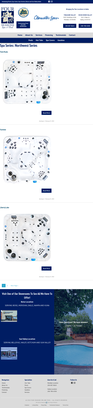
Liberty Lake (4, 207)
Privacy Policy (44, 405)
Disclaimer (27, 405)
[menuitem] (20, 35)
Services (39, 35)
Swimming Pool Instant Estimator (23, 24)
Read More (46, 113)
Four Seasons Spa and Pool (41, 400)
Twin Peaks (4, 52)
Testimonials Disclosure (54, 405)
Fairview (3, 129)
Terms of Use (65, 405)
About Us (29, 35)
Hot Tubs (39, 40)
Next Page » (14, 285)
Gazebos (61, 40)
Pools (31, 40)
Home (20, 35)
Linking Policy (35, 405)
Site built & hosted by (46, 402)
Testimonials (61, 35)
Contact (72, 35)
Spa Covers (50, 40)
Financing (49, 35)
